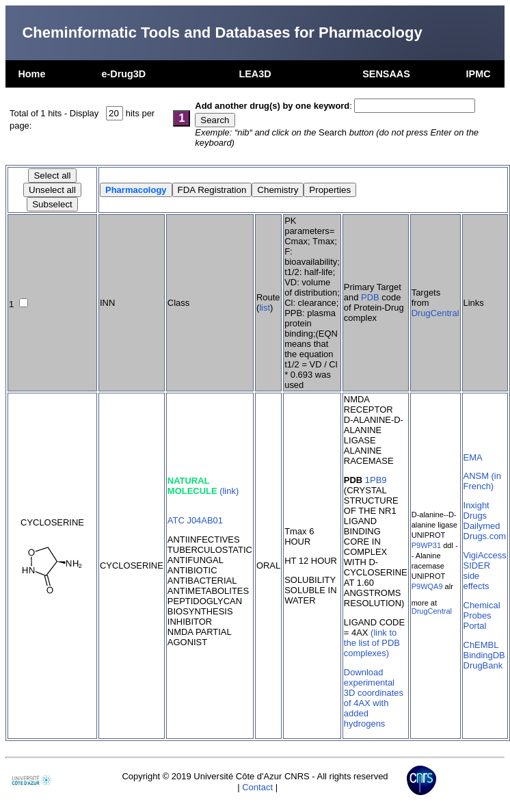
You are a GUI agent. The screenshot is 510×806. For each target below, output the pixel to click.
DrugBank (483, 665)
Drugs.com (485, 536)
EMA (473, 457)
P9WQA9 (427, 586)
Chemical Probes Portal (482, 615)
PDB (370, 297)
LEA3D (255, 73)
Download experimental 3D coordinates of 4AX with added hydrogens (373, 698)
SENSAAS (386, 73)
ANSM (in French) (482, 481)
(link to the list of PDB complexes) (372, 642)
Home (31, 73)
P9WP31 (426, 545)
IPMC (478, 73)
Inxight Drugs (476, 510)
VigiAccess (485, 555)
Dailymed (482, 526)
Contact (257, 787)
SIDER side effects (477, 575)
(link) (229, 491)
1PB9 (376, 480)
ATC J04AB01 (195, 520)
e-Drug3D (123, 73)
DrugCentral (435, 313)
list (264, 307)
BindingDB (484, 655)
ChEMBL (481, 645)
